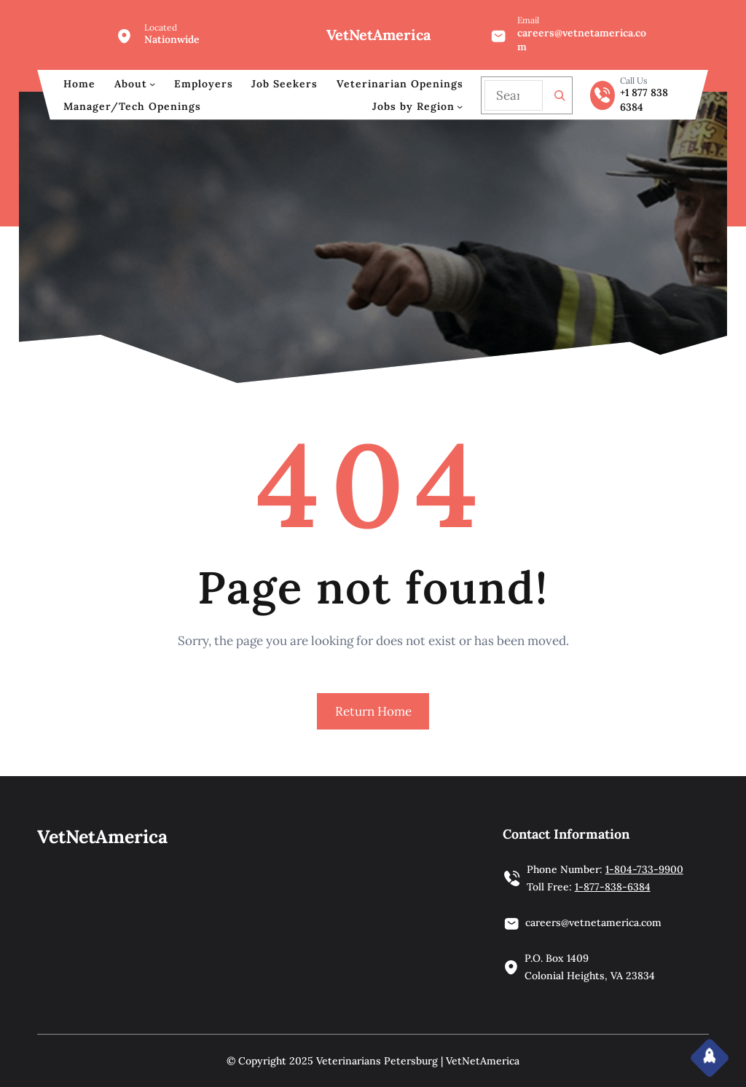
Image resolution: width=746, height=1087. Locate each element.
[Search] (559, 95)
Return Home (373, 711)
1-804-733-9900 (644, 869)
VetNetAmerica (378, 34)
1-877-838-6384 (613, 886)
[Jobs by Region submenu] (460, 106)
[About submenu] (152, 84)
